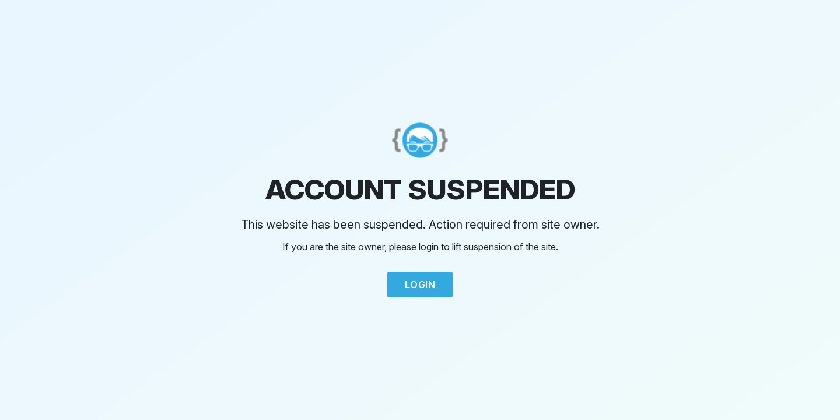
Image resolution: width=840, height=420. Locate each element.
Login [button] (420, 284)
